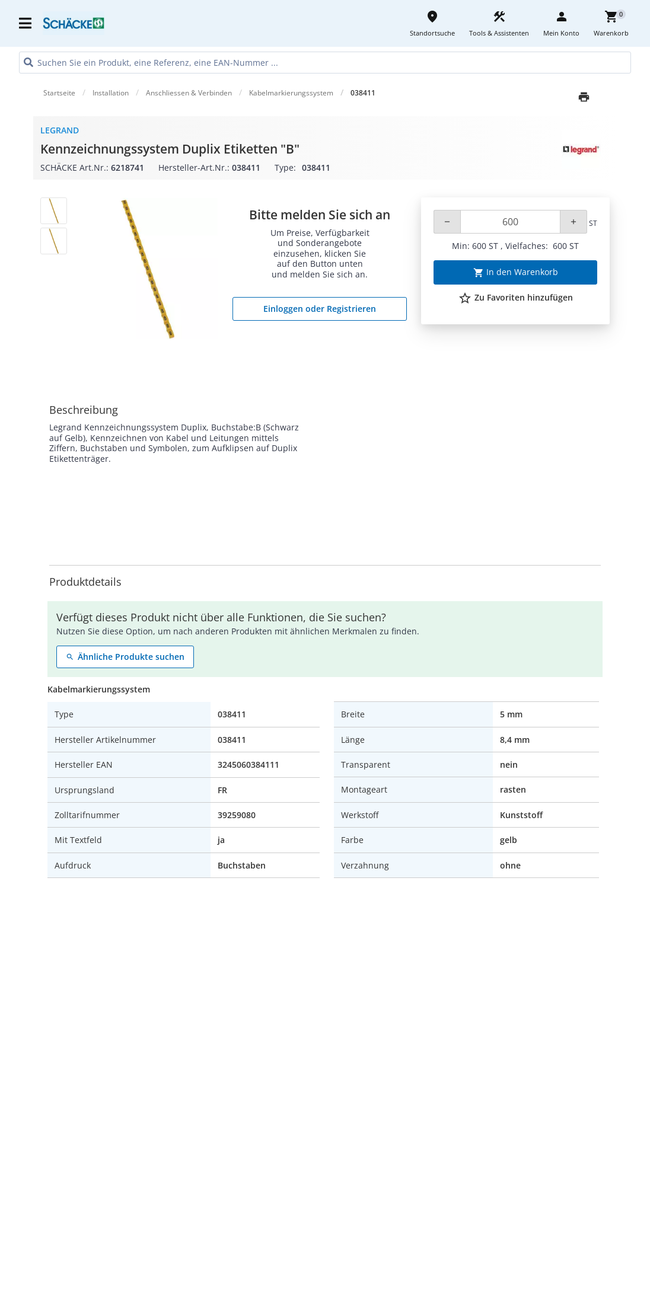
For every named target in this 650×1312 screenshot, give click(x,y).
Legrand (59, 130)
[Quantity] (510, 222)
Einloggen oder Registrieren (319, 308)
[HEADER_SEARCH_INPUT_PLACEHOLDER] (325, 63)
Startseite (59, 93)
